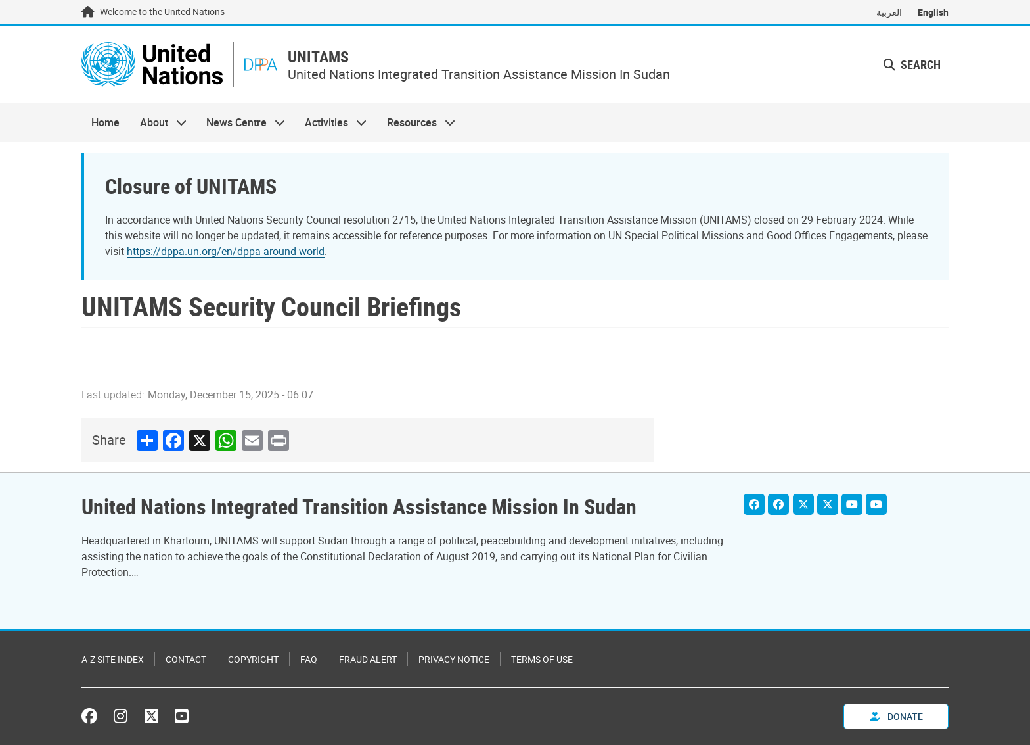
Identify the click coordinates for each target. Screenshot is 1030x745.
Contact (186, 659)
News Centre (240, 122)
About (157, 122)
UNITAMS (318, 56)
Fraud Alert (368, 659)
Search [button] (912, 64)
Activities (331, 122)
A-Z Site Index (112, 659)
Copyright (253, 659)
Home (105, 122)
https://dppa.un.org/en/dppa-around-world (226, 251)
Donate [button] (896, 716)
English (933, 12)
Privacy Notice (453, 659)
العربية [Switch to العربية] (889, 12)
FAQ (308, 659)
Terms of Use (542, 659)
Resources (416, 122)
